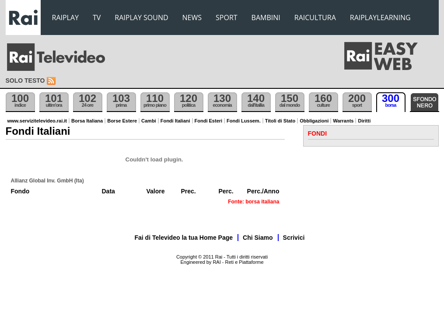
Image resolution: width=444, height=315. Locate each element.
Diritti (364, 120)
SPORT (227, 17)
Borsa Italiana (87, 120)
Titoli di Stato (280, 120)
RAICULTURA (315, 17)
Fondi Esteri (209, 120)
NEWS (192, 17)
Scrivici (294, 237)
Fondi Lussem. (244, 120)
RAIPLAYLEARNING (380, 17)
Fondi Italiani (175, 120)
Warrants (343, 120)
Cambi (148, 120)
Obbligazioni (314, 120)
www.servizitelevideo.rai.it (37, 120)
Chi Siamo (258, 237)
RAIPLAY (65, 17)
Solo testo (25, 80)
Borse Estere (122, 120)
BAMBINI (266, 17)
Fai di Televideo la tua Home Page (184, 237)
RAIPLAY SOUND (141, 17)
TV (97, 17)
